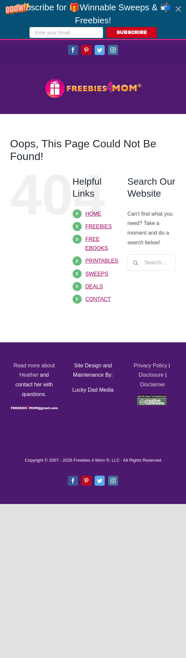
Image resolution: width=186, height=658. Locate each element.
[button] (93, 19)
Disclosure (151, 375)
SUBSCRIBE (131, 32)
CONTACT (98, 299)
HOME (93, 214)
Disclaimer (152, 384)
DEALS (94, 286)
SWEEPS (96, 274)
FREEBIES (98, 226)
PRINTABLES (101, 261)
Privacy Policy (150, 365)
